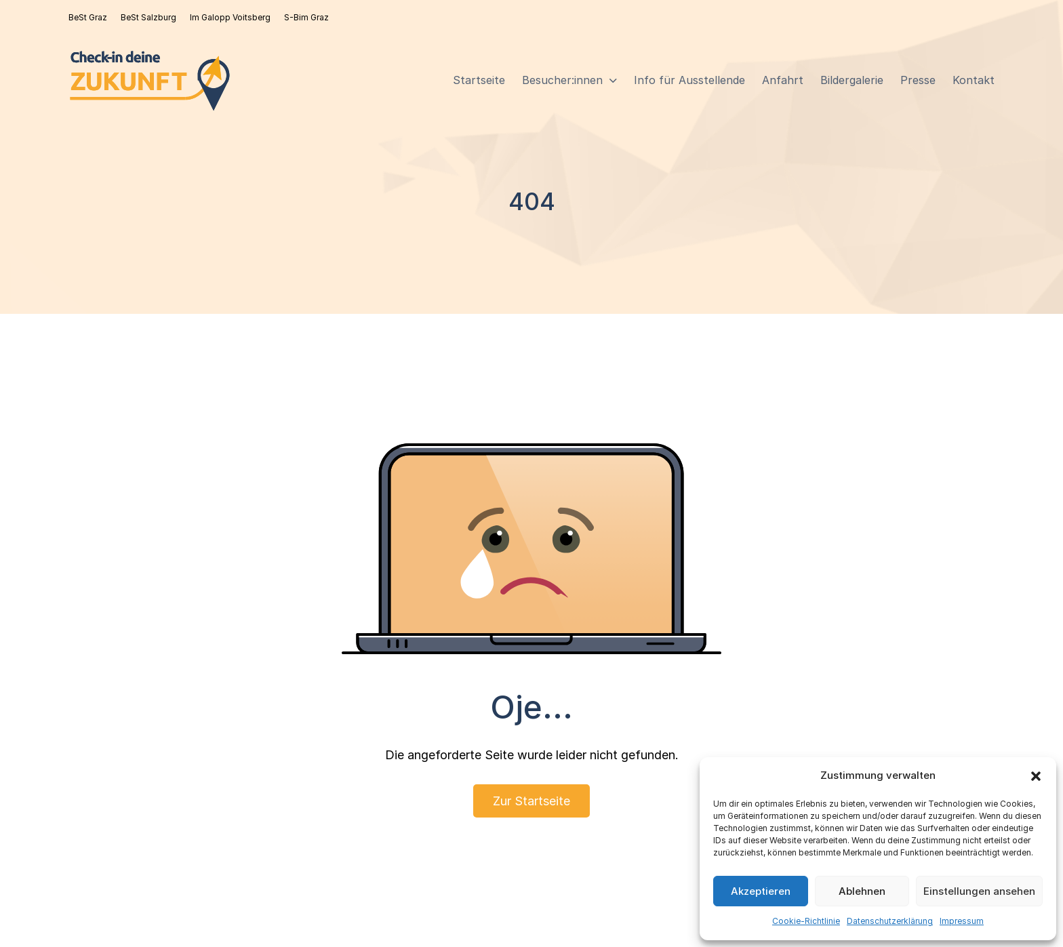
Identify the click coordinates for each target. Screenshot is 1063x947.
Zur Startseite (531, 801)
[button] (1036, 776)
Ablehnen (862, 891)
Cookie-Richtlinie (806, 921)
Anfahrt (782, 80)
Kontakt (973, 80)
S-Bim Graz (306, 17)
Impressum (962, 921)
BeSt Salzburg (148, 17)
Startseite (479, 80)
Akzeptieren (760, 891)
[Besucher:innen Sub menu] (613, 80)
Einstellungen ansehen (979, 891)
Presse (918, 80)
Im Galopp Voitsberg (230, 17)
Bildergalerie (851, 80)
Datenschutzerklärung (890, 921)
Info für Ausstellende (689, 80)
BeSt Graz (87, 17)
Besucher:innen (562, 80)
